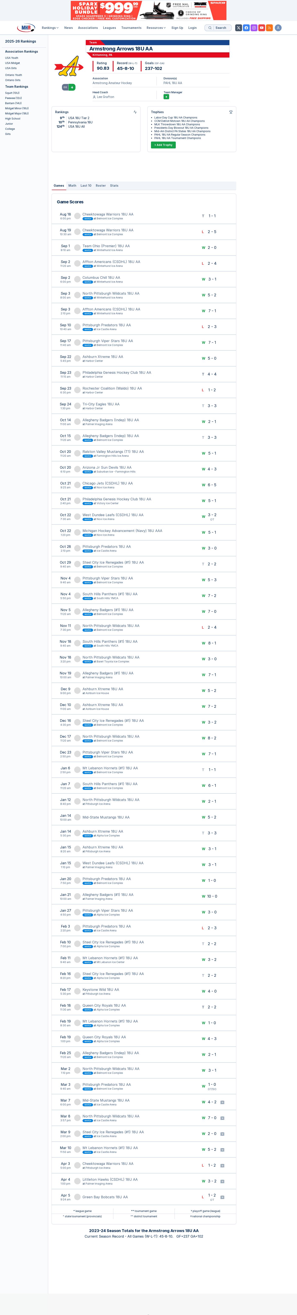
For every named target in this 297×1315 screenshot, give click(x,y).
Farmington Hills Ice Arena (113, 455)
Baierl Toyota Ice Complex (113, 661)
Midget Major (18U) (17, 113)
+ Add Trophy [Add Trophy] (163, 144)
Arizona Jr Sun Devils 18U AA (107, 467)
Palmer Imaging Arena (99, 424)
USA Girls (11, 68)
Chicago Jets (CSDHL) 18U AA (108, 483)
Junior (9, 123)
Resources (156, 28)
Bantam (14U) (13, 103)
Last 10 (86, 185)
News (68, 28)
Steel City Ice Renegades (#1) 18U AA (113, 562)
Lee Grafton (105, 97)
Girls (8, 134)
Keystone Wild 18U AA (101, 989)
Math (72, 185)
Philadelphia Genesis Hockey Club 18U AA (117, 372)
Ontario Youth (13, 75)
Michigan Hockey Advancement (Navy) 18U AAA (122, 531)
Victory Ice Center (107, 503)
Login (192, 28)
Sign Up (177, 28)
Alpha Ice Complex (108, 835)
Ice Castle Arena (107, 329)
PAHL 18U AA (173, 83)
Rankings (50, 28)
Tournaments (131, 28)
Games (59, 185)
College (10, 128)
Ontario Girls (13, 80)
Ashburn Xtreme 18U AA (103, 357)
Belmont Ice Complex (110, 218)
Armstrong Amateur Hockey (112, 83)
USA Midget (12, 63)
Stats (114, 185)
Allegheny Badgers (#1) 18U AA (108, 610)
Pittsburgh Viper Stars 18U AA (108, 341)
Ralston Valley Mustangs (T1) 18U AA (113, 451)
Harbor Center (94, 360)
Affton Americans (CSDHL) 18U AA (111, 262)
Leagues (109, 28)
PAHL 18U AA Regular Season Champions (179, 134)
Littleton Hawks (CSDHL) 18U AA (110, 1179)
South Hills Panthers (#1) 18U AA (110, 594)
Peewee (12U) (13, 98)
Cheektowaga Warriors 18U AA (108, 214)
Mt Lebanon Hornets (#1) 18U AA (110, 768)
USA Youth (11, 57)
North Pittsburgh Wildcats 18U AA (111, 293)
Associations (88, 28)
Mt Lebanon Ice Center (110, 962)
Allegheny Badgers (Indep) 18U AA (111, 420)
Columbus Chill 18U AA (101, 277)
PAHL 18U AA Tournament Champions (177, 138)
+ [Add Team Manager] (166, 97)
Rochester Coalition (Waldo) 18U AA (112, 388)
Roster (101, 185)
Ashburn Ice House (97, 693)
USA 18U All (76, 126)
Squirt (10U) (12, 93)
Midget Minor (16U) (17, 108)
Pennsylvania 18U (80, 122)
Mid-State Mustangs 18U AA (106, 817)
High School (12, 118)
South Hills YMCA (107, 598)
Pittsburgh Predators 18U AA (107, 325)
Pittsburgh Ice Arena (98, 803)
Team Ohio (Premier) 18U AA (106, 246)
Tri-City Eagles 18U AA (101, 404)
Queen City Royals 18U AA (104, 1005)
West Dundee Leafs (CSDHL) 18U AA (113, 515)
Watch (87, 219)
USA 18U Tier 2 (78, 118)
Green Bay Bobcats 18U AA (105, 1197)
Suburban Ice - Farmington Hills (116, 471)
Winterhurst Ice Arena (110, 250)
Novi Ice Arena (105, 487)
